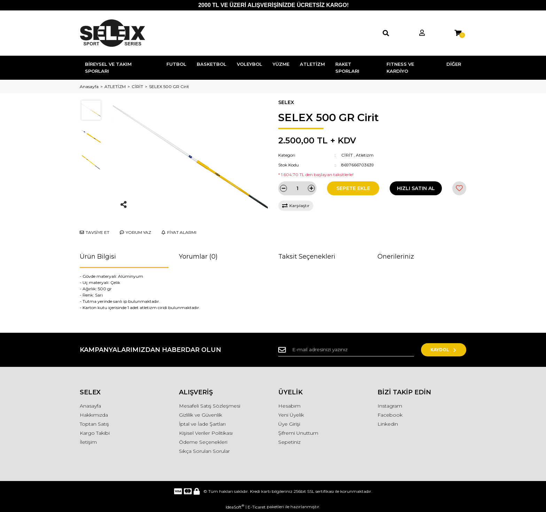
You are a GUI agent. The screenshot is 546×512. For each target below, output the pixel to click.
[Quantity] (297, 188)
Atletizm (365, 155)
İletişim (88, 442)
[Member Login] (422, 33)
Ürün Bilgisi (98, 256)
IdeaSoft (235, 507)
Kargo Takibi (95, 433)
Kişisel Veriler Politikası (206, 433)
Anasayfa (90, 406)
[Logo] (112, 33)
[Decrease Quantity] (283, 188)
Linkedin (387, 424)
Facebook (390, 415)
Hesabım (289, 406)
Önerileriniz (395, 256)
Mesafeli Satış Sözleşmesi (209, 406)
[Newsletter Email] (346, 349)
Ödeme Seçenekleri (203, 442)
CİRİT (347, 155)
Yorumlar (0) (198, 256)
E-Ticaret (257, 507)
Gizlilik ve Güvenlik (200, 415)
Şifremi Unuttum (298, 433)
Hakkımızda (94, 415)
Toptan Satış (94, 424)
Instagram (389, 406)
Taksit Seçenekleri (306, 256)
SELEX (286, 102)
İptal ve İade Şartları (202, 424)
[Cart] (457, 33)
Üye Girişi (289, 424)
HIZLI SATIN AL (416, 188)
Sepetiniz (289, 442)
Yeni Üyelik (291, 415)
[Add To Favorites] (459, 188)
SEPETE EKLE (353, 188)
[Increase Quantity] (311, 188)
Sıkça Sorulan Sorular (204, 451)
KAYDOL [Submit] (443, 349)
